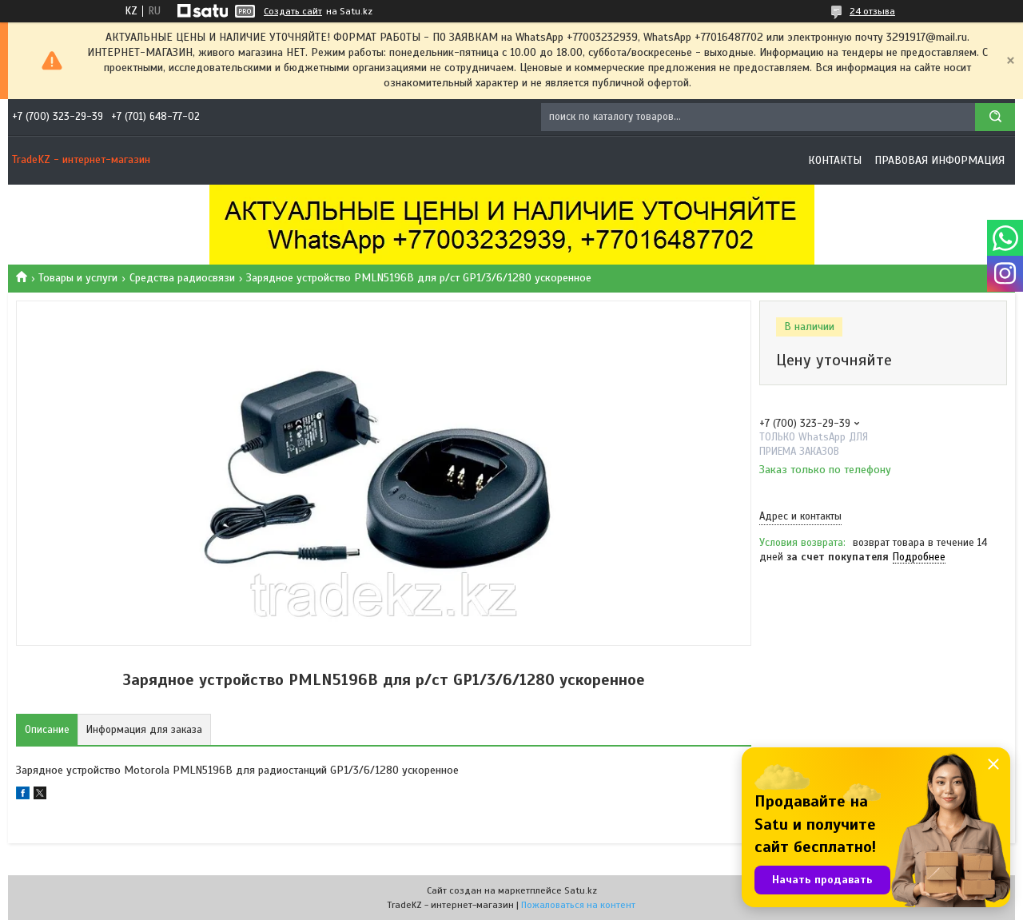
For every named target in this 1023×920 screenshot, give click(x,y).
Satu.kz (580, 890)
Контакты (835, 160)
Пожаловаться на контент (578, 904)
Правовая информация (939, 160)
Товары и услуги (77, 278)
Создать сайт (293, 11)
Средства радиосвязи (182, 278)
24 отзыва (872, 11)
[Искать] (995, 117)
